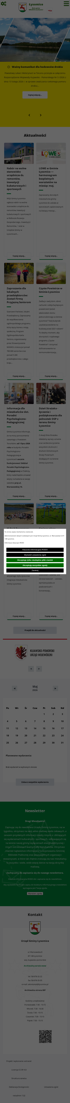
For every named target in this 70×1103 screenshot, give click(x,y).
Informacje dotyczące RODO (14, 543)
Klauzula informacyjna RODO (35, 550)
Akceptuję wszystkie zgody (35, 565)
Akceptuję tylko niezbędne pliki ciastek (35, 560)
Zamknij (35, 570)
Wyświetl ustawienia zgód (35, 555)
